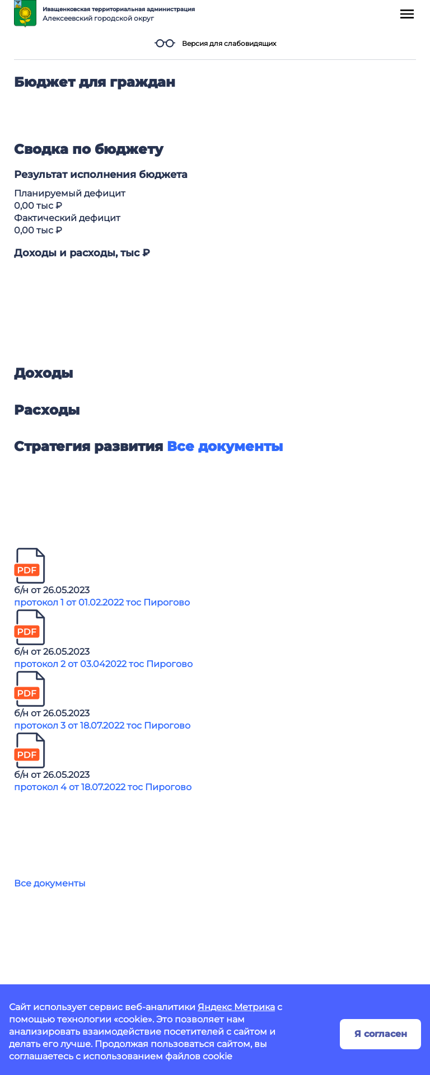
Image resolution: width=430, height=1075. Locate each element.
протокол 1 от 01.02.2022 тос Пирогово (102, 602)
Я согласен (380, 1034)
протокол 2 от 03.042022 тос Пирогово (103, 664)
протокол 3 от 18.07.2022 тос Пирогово (102, 725)
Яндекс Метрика (236, 1007)
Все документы (50, 883)
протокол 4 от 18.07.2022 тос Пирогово (102, 787)
